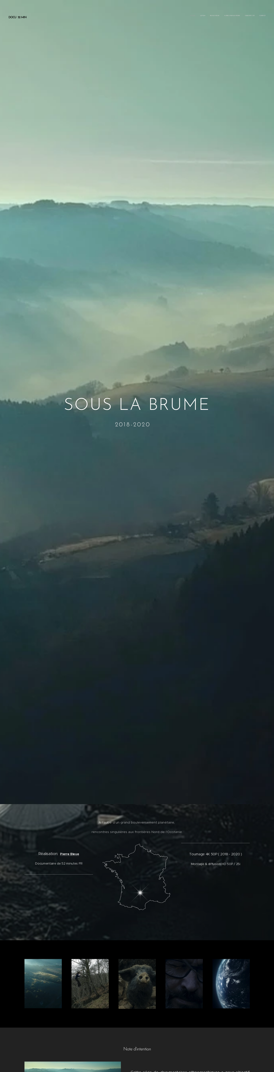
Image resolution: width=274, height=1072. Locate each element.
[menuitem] (242, 16)
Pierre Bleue (69, 854)
